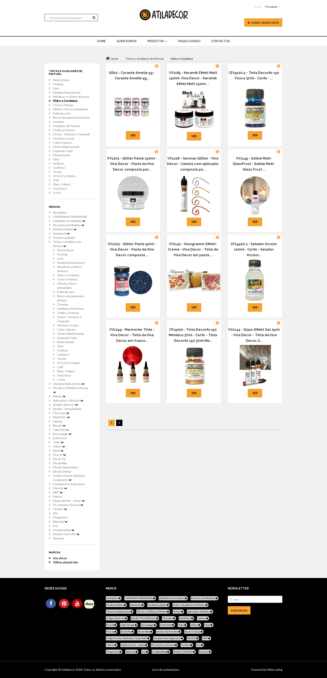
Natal (58, 450)
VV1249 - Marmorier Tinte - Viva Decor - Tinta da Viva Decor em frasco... (132, 335)
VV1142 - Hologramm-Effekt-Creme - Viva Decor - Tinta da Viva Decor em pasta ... (193, 249)
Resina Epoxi (61, 80)
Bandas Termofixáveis (67, 409)
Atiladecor (69, 669)
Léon (56, 88)
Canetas (58, 121)
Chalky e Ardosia (64, 130)
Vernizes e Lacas (63, 138)
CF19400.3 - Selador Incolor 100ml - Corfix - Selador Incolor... (254, 249)
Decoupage (62, 434)
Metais (59, 396)
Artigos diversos (65, 404)
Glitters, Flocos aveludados (70, 109)
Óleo (56, 159)
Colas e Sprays (62, 142)
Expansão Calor (63, 151)
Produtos (157, 41)
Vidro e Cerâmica (65, 101)
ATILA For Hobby (64, 176)
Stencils (60, 488)
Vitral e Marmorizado (66, 146)
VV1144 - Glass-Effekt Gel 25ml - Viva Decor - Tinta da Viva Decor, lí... (254, 335)
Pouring (58, 84)
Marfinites (61, 417)
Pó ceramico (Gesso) (68, 505)
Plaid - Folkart (61, 184)
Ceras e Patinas (63, 105)
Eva (55, 525)
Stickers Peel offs (66, 534)
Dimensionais (61, 155)
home (101, 41)
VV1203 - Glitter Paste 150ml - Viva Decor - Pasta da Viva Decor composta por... (132, 163)
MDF (58, 492)
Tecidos (60, 509)
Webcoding (274, 669)
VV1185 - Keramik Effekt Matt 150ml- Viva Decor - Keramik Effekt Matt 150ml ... (193, 78)
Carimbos (59, 167)
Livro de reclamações (165, 669)
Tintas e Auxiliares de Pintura (67, 244)
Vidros (59, 446)
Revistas (58, 538)
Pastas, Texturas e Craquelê (71, 134)
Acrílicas (58, 163)
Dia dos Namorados (65, 467)
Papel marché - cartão (69, 500)
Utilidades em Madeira (69, 221)
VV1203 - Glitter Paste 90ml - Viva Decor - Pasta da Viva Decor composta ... (132, 249)
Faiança (58, 421)
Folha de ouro (61, 113)
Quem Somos (126, 41)
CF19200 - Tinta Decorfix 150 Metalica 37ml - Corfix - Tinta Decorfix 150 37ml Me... (193, 335)
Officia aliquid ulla (65, 562)
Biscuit (59, 425)
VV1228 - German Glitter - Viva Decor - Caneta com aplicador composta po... (193, 163)
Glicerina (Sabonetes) (68, 383)
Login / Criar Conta (263, 22)
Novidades (60, 212)
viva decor (60, 558)
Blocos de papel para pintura (71, 117)
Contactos (220, 41)
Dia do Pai (59, 459)
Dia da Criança (62, 471)
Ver (133, 135)
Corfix (57, 192)
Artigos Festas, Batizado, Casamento (69, 478)
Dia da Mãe (60, 463)
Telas (58, 442)
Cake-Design (61, 429)
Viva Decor (60, 188)
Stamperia (61, 233)
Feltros (57, 496)
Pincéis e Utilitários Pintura (70, 390)
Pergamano (60, 517)
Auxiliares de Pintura (66, 126)
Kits (55, 513)
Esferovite (60, 438)
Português (271, 6)
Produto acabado (64, 237)
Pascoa (59, 454)
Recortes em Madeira (68, 225)
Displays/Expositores (66, 92)
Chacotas (61, 413)
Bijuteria (60, 521)
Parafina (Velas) (65, 229)
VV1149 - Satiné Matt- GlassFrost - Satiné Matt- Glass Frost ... (254, 163)
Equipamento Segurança (69, 484)
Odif (56, 180)
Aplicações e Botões (68, 400)
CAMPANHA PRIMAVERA (70, 216)
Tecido (57, 172)
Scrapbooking (63, 530)
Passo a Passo (189, 41)
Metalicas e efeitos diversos (71, 96)
